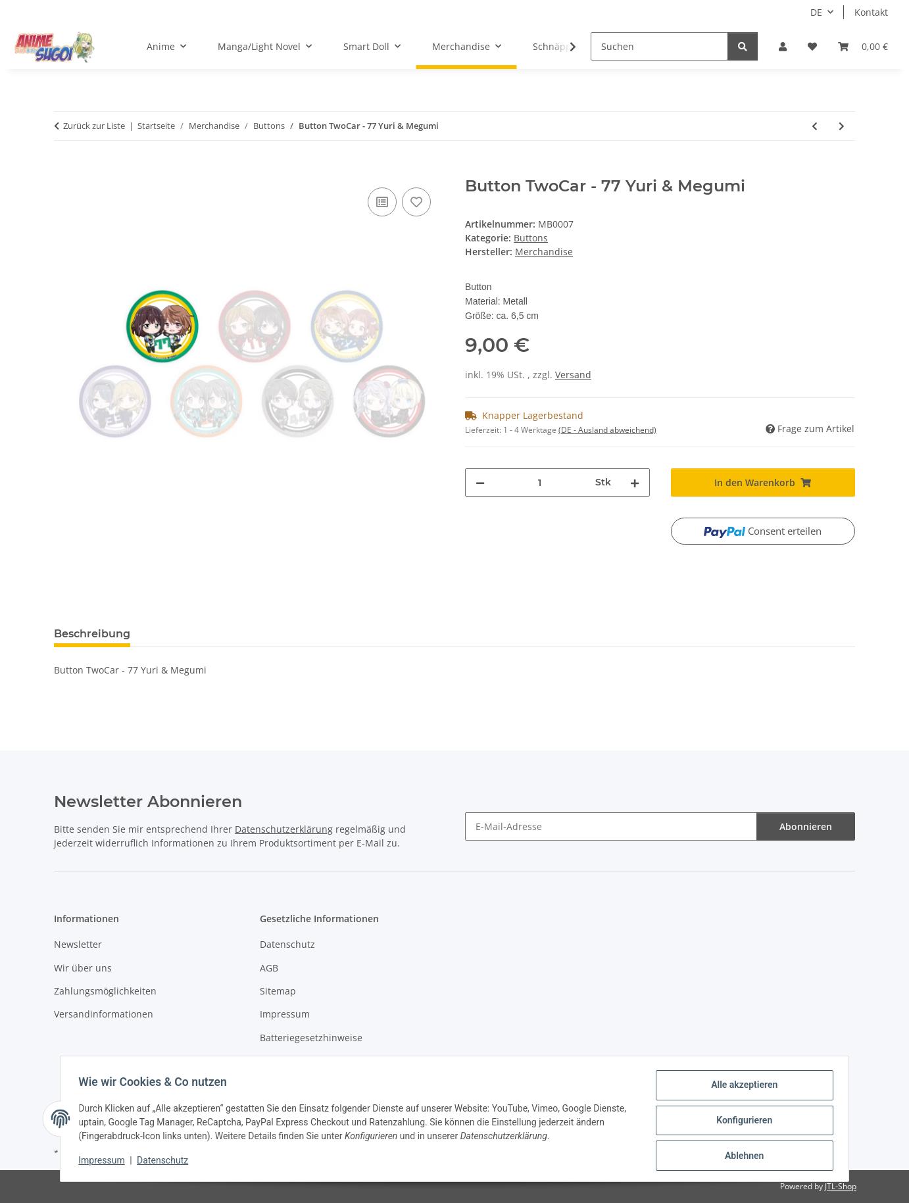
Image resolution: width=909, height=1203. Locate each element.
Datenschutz (165, 1162)
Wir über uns (83, 968)
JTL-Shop (840, 1186)
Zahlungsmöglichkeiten (105, 991)
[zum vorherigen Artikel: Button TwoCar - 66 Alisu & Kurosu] (814, 126)
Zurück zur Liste (94, 126)
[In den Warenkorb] (64, 169)
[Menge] (540, 482)
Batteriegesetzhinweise (311, 1037)
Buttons (531, 238)
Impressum (105, 1162)
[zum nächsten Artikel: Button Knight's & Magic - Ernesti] (841, 126)
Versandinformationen (103, 1014)
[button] (782, 46)
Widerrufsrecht (293, 1060)
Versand (573, 374)
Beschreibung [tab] (92, 633)
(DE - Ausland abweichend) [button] (607, 429)
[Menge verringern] (480, 482)
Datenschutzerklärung (284, 829)
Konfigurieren (741, 1122)
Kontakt (871, 12)
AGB (269, 968)
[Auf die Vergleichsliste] (382, 201)
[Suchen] (659, 46)
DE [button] (816, 12)
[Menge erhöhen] (634, 482)
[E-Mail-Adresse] (611, 826)
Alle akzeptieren (741, 1088)
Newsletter (78, 944)
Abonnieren (805, 826)
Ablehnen (741, 1156)
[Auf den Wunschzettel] (416, 201)
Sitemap (278, 991)
